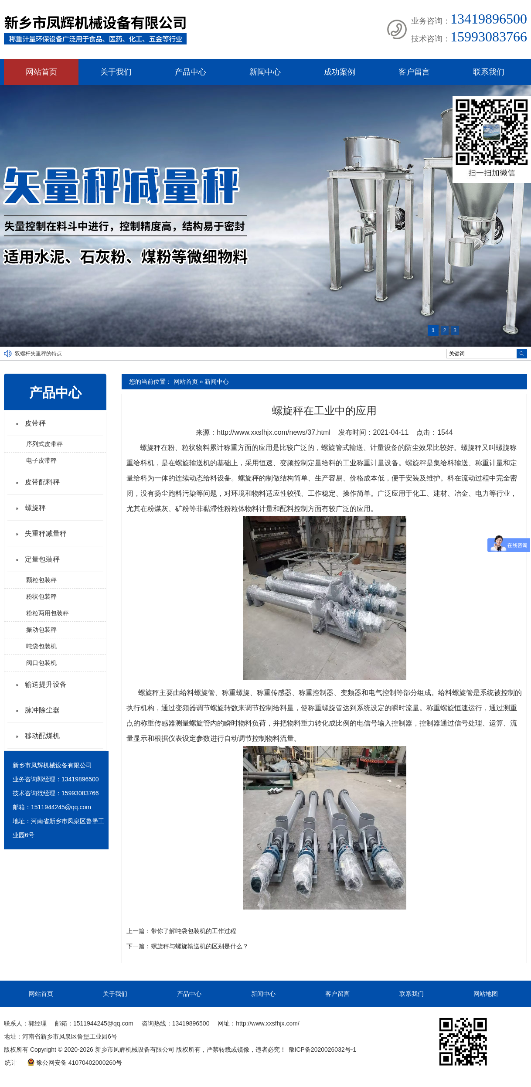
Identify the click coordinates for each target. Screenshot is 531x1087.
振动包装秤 (41, 629)
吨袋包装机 (41, 646)
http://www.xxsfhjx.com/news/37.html (273, 432)
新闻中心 (265, 72)
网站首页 (41, 72)
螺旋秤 (35, 507)
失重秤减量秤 (46, 533)
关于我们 (116, 72)
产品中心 (190, 72)
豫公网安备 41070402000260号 (74, 1062)
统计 (11, 1062)
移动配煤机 (42, 735)
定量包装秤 (42, 559)
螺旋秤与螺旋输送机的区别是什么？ (199, 946)
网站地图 (485, 993)
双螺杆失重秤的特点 (38, 354)
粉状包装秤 (41, 596)
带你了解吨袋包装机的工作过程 (193, 930)
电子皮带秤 (41, 460)
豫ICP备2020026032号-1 (323, 1049)
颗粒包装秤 (41, 579)
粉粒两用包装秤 (47, 613)
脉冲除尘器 (42, 710)
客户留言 (414, 72)
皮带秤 (35, 423)
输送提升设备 (46, 684)
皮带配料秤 (42, 482)
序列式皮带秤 (44, 443)
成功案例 (339, 72)
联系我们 (488, 72)
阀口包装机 (41, 662)
